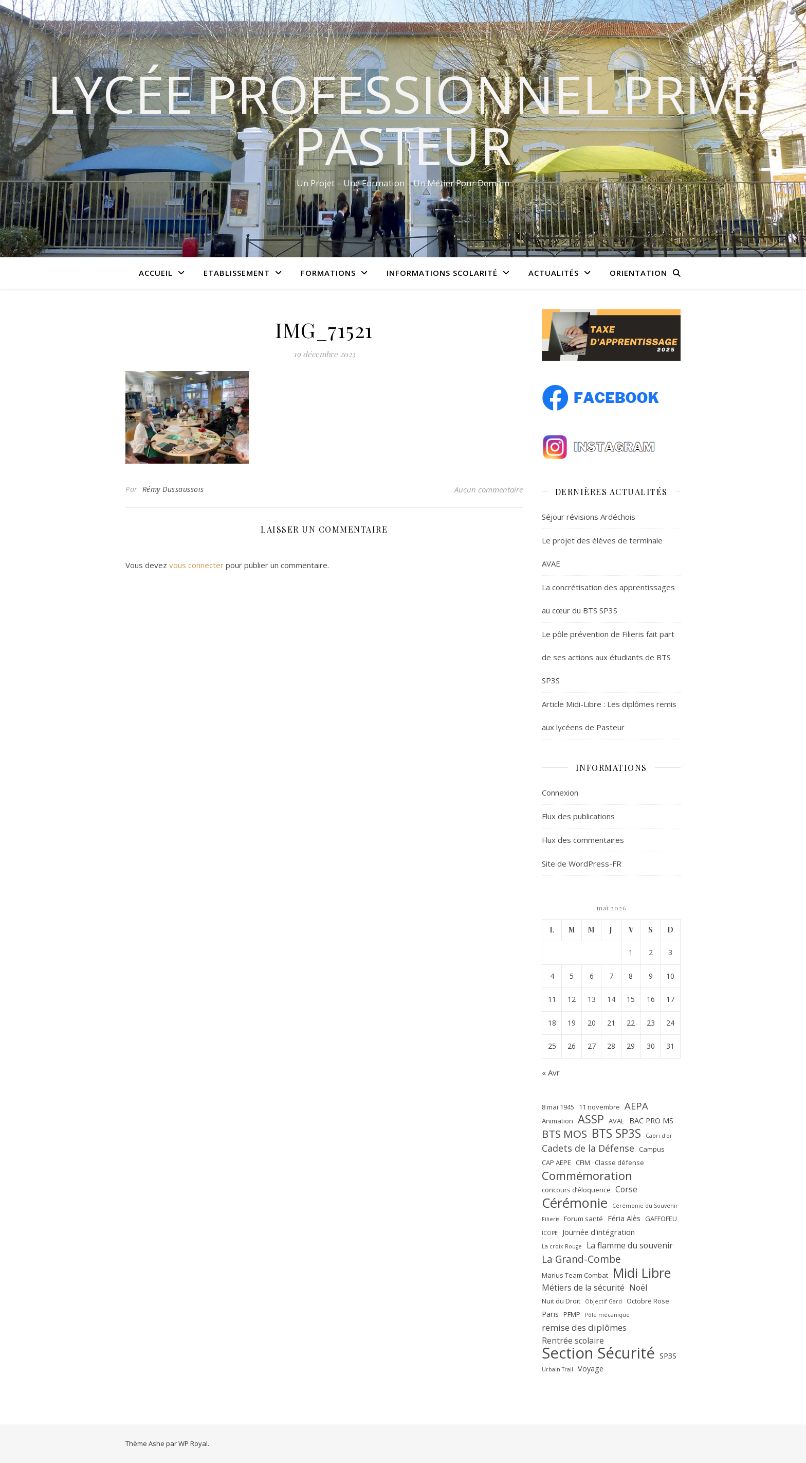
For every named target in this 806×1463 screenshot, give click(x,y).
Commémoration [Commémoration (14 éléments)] (587, 1175)
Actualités (553, 273)
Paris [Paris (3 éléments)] (550, 1314)
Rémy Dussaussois (173, 489)
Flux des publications (578, 816)
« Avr (551, 1072)
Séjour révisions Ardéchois (588, 517)
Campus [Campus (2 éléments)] (652, 1149)
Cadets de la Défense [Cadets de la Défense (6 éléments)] (588, 1148)
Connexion (560, 792)
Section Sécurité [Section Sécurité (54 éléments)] (598, 1353)
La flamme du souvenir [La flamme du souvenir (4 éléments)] (630, 1245)
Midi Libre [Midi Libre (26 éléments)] (642, 1272)
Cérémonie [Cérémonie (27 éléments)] (575, 1202)
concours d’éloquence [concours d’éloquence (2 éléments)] (576, 1189)
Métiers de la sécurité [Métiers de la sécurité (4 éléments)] (583, 1287)
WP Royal (193, 1443)
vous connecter (196, 565)
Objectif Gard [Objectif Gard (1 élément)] (603, 1301)
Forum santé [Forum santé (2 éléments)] (583, 1218)
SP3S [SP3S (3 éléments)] (668, 1355)
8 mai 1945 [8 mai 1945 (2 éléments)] (558, 1107)
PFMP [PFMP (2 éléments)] (571, 1314)
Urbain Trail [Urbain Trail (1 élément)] (557, 1369)
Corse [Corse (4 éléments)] (626, 1189)
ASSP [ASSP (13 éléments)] (591, 1119)
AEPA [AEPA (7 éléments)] (636, 1106)
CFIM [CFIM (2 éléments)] (583, 1162)
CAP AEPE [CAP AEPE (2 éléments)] (556, 1162)
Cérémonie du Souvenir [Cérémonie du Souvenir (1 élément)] (645, 1205)
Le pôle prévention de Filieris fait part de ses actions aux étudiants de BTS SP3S (608, 657)
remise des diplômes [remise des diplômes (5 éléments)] (584, 1327)
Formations (328, 273)
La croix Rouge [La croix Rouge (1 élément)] (562, 1246)
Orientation (638, 273)
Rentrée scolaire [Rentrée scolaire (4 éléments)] (573, 1340)
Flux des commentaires (583, 840)
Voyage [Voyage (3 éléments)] (590, 1368)
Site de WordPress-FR (581, 863)
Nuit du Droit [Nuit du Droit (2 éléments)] (561, 1301)
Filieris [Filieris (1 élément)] (550, 1219)
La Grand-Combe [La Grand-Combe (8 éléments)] (581, 1259)
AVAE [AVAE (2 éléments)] (617, 1120)
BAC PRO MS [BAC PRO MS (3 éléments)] (651, 1120)
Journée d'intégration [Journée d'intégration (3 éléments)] (598, 1232)
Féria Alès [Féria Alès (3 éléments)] (624, 1218)
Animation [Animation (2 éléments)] (557, 1120)
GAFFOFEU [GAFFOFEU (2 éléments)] (661, 1218)
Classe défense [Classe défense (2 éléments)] (619, 1162)
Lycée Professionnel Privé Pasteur (403, 119)
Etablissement (237, 273)
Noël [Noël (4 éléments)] (638, 1287)
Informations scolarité (442, 273)
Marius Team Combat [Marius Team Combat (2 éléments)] (575, 1275)
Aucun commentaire (488, 489)
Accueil (156, 273)
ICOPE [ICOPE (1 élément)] (550, 1233)
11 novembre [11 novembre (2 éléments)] (599, 1107)
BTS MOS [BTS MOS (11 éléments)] (564, 1133)
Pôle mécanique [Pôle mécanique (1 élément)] (607, 1314)
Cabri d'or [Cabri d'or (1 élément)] (659, 1135)
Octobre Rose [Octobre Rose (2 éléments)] (648, 1301)
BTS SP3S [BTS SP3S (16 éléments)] (616, 1133)
